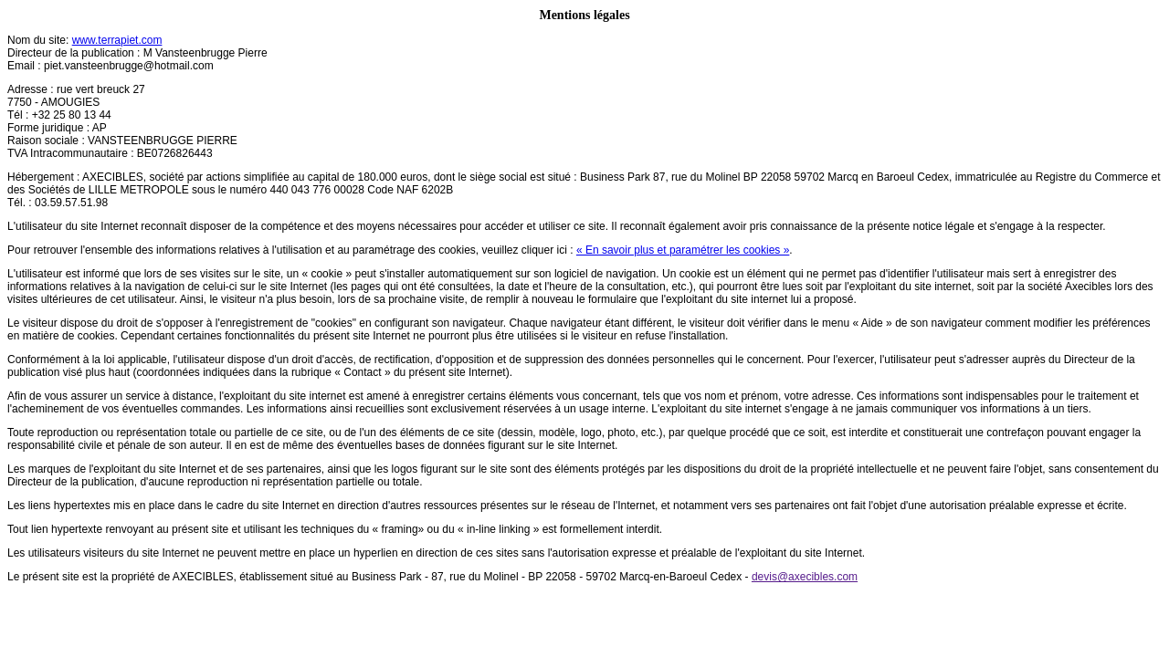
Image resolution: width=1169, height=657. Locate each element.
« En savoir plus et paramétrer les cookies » (682, 250)
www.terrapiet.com (117, 40)
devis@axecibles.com (805, 576)
